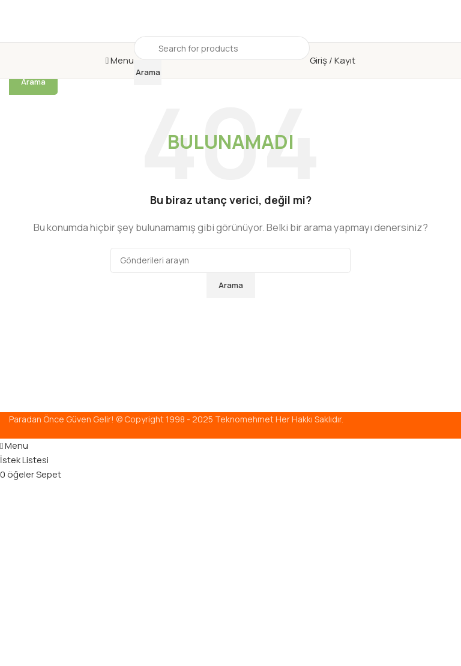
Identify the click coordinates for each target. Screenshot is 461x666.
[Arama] (222, 48)
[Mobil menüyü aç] (120, 60)
